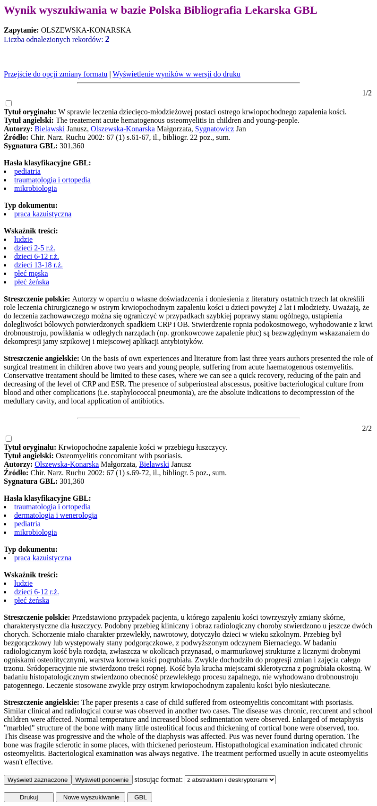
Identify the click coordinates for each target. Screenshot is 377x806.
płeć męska (31, 273)
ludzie (23, 239)
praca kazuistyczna (42, 214)
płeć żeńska (31, 282)
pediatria (27, 171)
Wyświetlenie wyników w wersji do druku (176, 74)
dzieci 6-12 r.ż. (36, 256)
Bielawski (49, 129)
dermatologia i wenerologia (55, 515)
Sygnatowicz (214, 129)
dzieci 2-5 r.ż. (34, 248)
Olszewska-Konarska (123, 129)
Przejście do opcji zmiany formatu (55, 74)
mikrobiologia (35, 188)
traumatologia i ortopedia (52, 180)
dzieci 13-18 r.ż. (38, 265)
